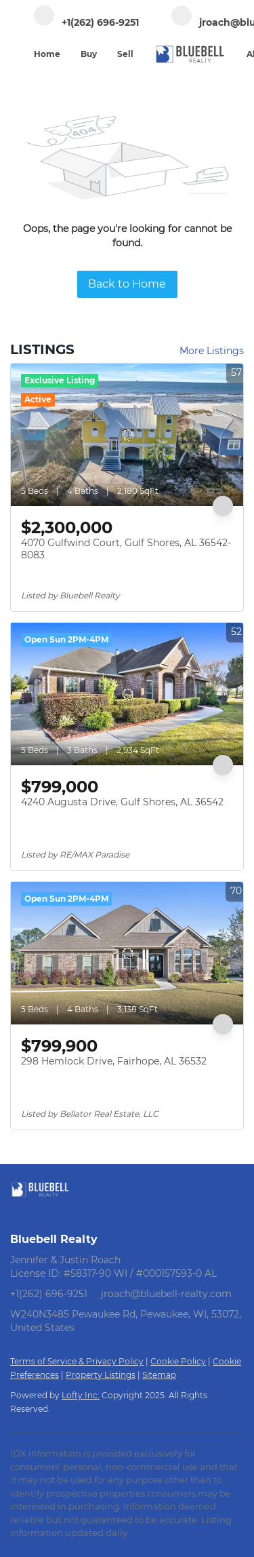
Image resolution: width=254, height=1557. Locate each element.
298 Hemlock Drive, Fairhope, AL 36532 (114, 1061)
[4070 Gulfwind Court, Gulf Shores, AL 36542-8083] (127, 435)
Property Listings (100, 1375)
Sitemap (159, 1375)
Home (47, 54)
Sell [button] (125, 54)
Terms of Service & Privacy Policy (77, 1361)
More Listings (211, 351)
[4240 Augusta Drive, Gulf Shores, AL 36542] (127, 694)
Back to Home (127, 283)
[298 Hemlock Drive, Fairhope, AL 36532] (127, 953)
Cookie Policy (178, 1361)
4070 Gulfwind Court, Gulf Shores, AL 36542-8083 (126, 549)
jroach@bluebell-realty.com (166, 1294)
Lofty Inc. (81, 1395)
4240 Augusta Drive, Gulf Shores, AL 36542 (122, 802)
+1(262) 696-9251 (48, 1294)
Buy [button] (89, 54)
